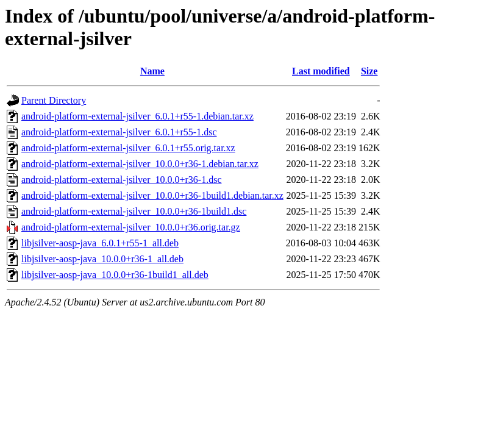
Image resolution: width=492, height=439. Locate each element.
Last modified (321, 71)
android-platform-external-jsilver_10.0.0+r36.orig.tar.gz (130, 227)
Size (369, 71)
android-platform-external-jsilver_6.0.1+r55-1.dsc (118, 132)
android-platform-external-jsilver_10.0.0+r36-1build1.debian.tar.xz (152, 195)
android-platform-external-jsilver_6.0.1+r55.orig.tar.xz (128, 148)
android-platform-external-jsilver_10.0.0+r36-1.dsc (121, 179)
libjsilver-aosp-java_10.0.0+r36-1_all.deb (102, 259)
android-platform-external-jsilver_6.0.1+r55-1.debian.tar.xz (137, 116)
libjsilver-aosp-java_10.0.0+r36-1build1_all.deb (115, 274)
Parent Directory (53, 100)
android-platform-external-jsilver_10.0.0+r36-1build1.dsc (133, 211)
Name (152, 71)
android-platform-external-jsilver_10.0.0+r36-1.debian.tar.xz (139, 164)
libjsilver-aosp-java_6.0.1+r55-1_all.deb (100, 243)
